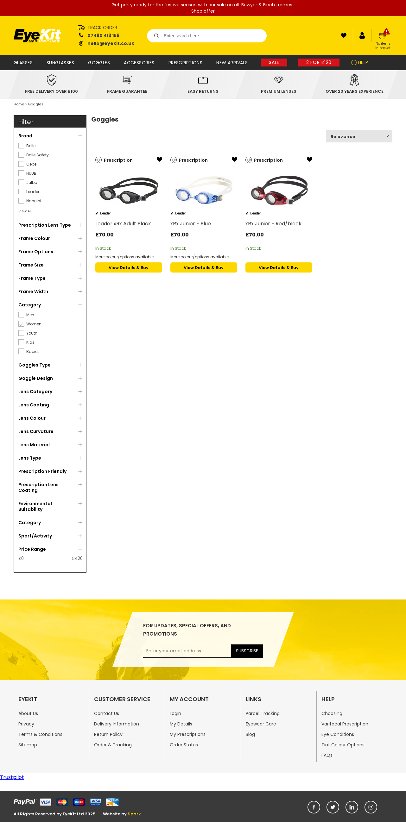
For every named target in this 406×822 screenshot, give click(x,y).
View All (25, 211)
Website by (122, 814)
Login (175, 713)
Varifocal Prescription (344, 724)
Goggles (99, 63)
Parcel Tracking (263, 713)
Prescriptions (185, 63)
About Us (28, 713)
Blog (250, 734)
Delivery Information (116, 724)
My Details (181, 724)
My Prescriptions (188, 734)
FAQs (327, 755)
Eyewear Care (261, 724)
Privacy (26, 724)
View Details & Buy (129, 268)
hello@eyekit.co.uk (110, 43)
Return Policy (108, 734)
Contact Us (106, 713)
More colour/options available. (125, 257)
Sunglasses (60, 63)
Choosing (331, 713)
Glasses (23, 63)
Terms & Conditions (40, 734)
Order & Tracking (113, 745)
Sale (274, 62)
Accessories (139, 63)
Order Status (184, 745)
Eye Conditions (337, 734)
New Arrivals (232, 63)
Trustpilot (12, 777)
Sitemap (27, 745)
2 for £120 (319, 62)
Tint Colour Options (343, 745)
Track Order (102, 27)
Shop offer (203, 11)
